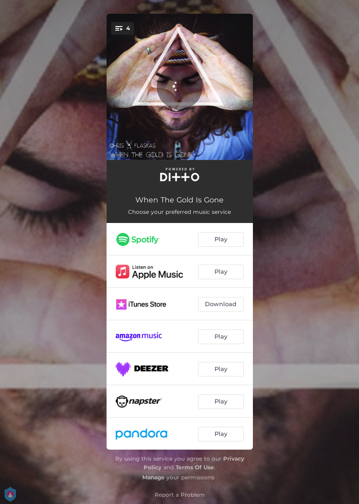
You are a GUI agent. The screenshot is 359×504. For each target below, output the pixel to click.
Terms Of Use (195, 467)
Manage (153, 477)
